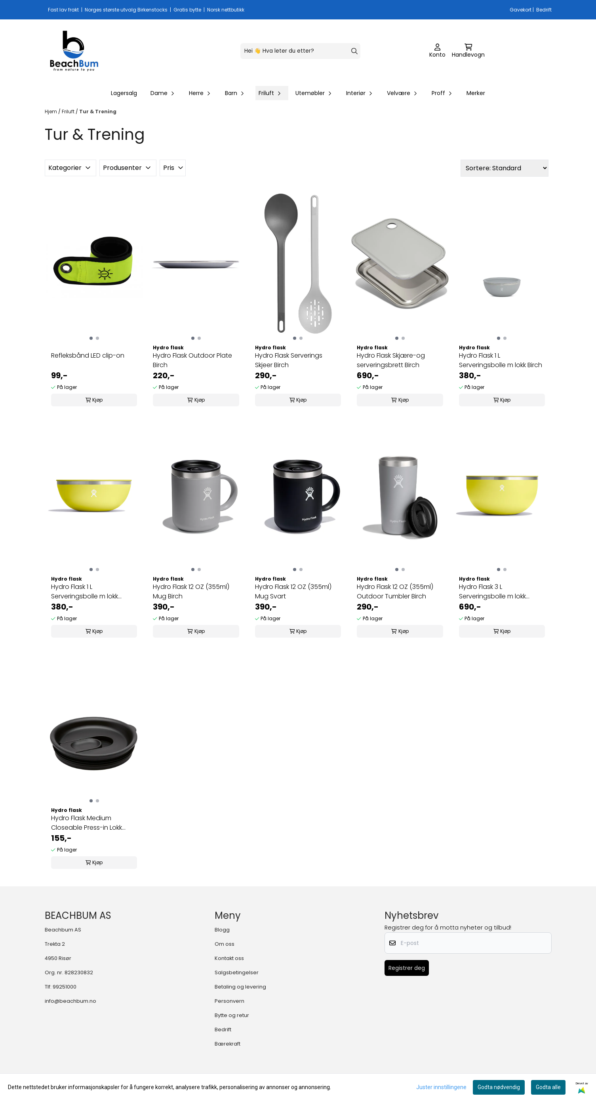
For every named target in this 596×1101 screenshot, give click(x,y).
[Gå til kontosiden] (437, 51)
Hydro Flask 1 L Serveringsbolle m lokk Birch (500, 360)
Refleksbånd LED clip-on (87, 355)
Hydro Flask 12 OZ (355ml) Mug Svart (293, 591)
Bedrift (223, 1029)
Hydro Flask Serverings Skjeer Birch (288, 360)
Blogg (222, 929)
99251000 (64, 986)
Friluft (69, 111)
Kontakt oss (229, 958)
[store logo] (74, 51)
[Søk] (300, 51)
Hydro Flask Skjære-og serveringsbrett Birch (391, 360)
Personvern (229, 1001)
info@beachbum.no (70, 1001)
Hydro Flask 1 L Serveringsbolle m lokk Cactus (84, 591)
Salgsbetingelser (237, 972)
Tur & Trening (97, 111)
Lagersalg (124, 93)
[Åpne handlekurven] (468, 51)
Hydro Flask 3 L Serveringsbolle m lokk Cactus (492, 591)
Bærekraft (227, 1043)
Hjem (51, 111)
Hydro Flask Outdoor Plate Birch (192, 360)
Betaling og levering (240, 986)
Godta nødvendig (499, 1087)
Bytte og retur (232, 1015)
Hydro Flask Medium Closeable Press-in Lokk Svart (86, 822)
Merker (476, 93)
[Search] (354, 51)
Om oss (224, 944)
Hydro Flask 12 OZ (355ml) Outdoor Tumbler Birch (395, 591)
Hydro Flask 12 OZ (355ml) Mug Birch (191, 591)
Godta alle (548, 1087)
